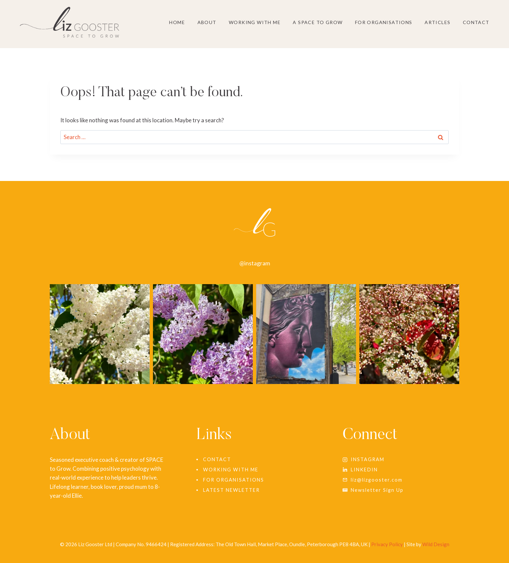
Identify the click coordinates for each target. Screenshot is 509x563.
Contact (476, 22)
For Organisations (383, 22)
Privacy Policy (387, 544)
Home (177, 22)
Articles (437, 22)
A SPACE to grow (318, 22)
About (207, 22)
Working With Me (255, 22)
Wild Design (435, 544)
